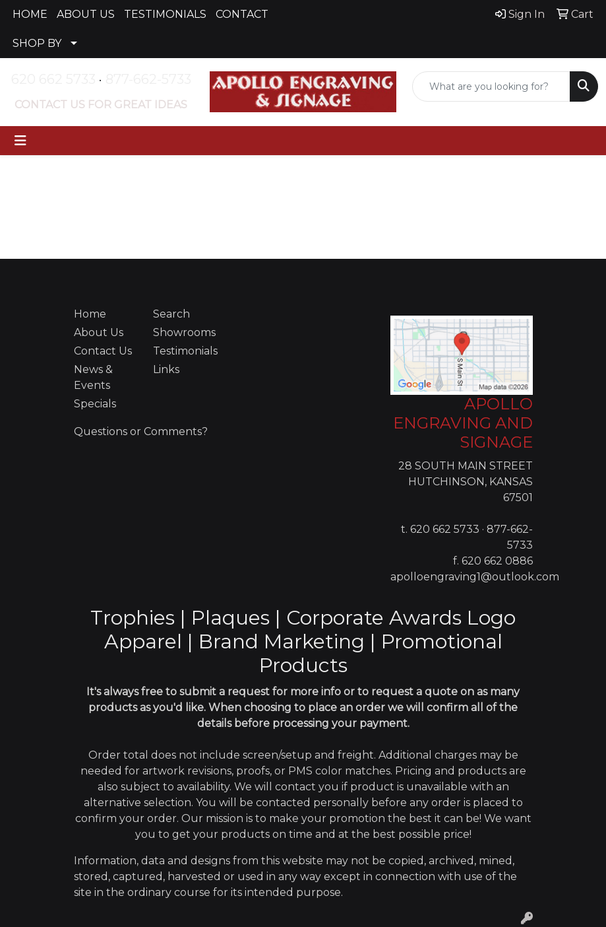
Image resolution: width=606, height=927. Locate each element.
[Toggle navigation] (20, 140)
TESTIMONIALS (165, 14)
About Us (98, 332)
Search (171, 314)
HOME (30, 14)
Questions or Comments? (141, 431)
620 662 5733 (53, 79)
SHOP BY (37, 43)
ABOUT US (86, 14)
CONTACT (242, 14)
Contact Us (103, 351)
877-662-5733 (148, 79)
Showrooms (184, 332)
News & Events (93, 377)
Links (166, 369)
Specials (95, 403)
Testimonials (184, 351)
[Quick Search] (491, 86)
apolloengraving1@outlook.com (474, 576)
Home (90, 314)
